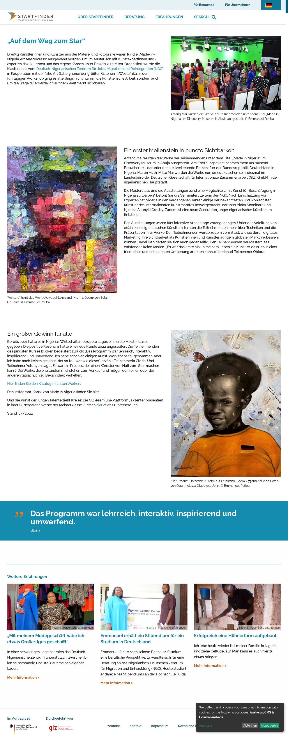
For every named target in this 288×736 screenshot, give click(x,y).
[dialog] (240, 717)
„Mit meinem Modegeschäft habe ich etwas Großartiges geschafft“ (45, 638)
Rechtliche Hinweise (193, 726)
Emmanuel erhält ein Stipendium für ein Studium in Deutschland (142, 638)
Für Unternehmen (237, 5)
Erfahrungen (169, 17)
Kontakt (135, 726)
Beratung (134, 17)
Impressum (159, 726)
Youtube (113, 726)
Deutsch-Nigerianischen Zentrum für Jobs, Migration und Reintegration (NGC (99, 69)
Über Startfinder (95, 17)
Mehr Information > (23, 677)
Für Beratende (204, 5)
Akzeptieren (269, 725)
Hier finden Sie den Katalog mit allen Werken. (44, 384)
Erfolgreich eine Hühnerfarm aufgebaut (235, 635)
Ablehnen (250, 725)
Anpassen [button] (206, 725)
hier (96, 392)
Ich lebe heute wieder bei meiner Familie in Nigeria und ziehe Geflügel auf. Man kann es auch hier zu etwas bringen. (235, 651)
